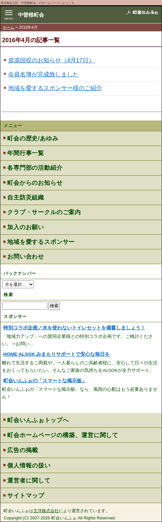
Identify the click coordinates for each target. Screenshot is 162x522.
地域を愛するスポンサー (41, 242)
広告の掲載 (22, 450)
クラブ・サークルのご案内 (44, 212)
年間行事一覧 (25, 153)
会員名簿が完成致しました (43, 74)
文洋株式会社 (46, 510)
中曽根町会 (31, 15)
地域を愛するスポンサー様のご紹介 (55, 88)
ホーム (8, 27)
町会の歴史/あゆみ (32, 138)
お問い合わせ (25, 256)
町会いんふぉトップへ (38, 420)
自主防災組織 (25, 197)
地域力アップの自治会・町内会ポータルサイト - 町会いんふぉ (141, 15)
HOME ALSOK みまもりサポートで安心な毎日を (56, 354)
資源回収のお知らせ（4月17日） (51, 60)
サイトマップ (25, 495)
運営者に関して (28, 480)
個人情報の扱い (28, 465)
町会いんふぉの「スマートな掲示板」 (45, 380)
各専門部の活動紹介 (34, 168)
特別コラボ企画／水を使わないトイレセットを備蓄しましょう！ (74, 327)
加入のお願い (25, 227)
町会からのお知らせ (34, 183)
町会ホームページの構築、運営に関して (62, 435)
